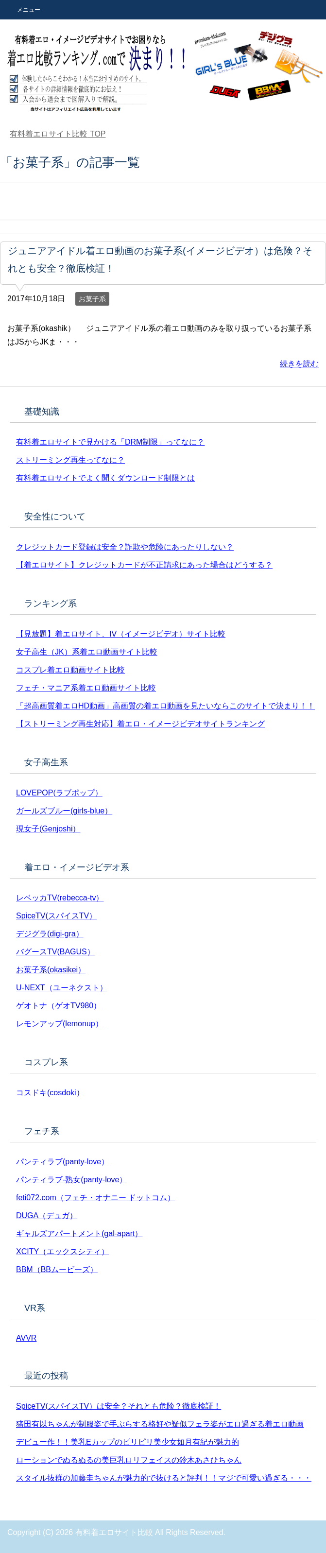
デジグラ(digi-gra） (50, 934)
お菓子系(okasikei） (51, 970)
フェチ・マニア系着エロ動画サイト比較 (86, 688)
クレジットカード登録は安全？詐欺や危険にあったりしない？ (125, 547)
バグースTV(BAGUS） (55, 952)
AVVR (26, 1338)
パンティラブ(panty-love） (62, 1161)
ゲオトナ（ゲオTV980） (58, 1005)
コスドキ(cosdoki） (50, 1092)
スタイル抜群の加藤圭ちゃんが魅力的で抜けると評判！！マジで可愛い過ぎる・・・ (163, 1478)
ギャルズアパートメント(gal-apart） (79, 1233)
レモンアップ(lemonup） (59, 1023)
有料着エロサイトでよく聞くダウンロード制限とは (105, 478)
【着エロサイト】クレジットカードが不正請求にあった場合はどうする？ (144, 565)
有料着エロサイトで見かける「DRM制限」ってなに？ (110, 442)
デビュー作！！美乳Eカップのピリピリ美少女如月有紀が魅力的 (127, 1442)
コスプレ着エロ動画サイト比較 (70, 670)
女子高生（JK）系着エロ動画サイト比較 (86, 652)
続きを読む (299, 364)
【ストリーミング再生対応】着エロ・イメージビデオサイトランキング (140, 724)
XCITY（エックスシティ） (62, 1251)
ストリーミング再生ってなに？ (70, 460)
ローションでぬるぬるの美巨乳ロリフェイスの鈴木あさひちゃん (128, 1460)
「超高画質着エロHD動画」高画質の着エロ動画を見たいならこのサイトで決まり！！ (165, 706)
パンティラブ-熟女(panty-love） (71, 1179)
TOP (57, 134)
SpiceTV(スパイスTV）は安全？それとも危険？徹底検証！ (118, 1406)
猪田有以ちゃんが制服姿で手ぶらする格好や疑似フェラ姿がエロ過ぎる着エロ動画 (160, 1424)
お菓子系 (92, 299)
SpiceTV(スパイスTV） (56, 916)
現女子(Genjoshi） (48, 829)
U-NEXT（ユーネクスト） (61, 988)
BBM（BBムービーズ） (57, 1269)
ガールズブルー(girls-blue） (64, 811)
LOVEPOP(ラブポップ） (59, 793)
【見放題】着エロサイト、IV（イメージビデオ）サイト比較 (120, 634)
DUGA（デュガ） (46, 1215)
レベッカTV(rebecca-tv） (59, 898)
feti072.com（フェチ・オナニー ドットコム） (95, 1197)
